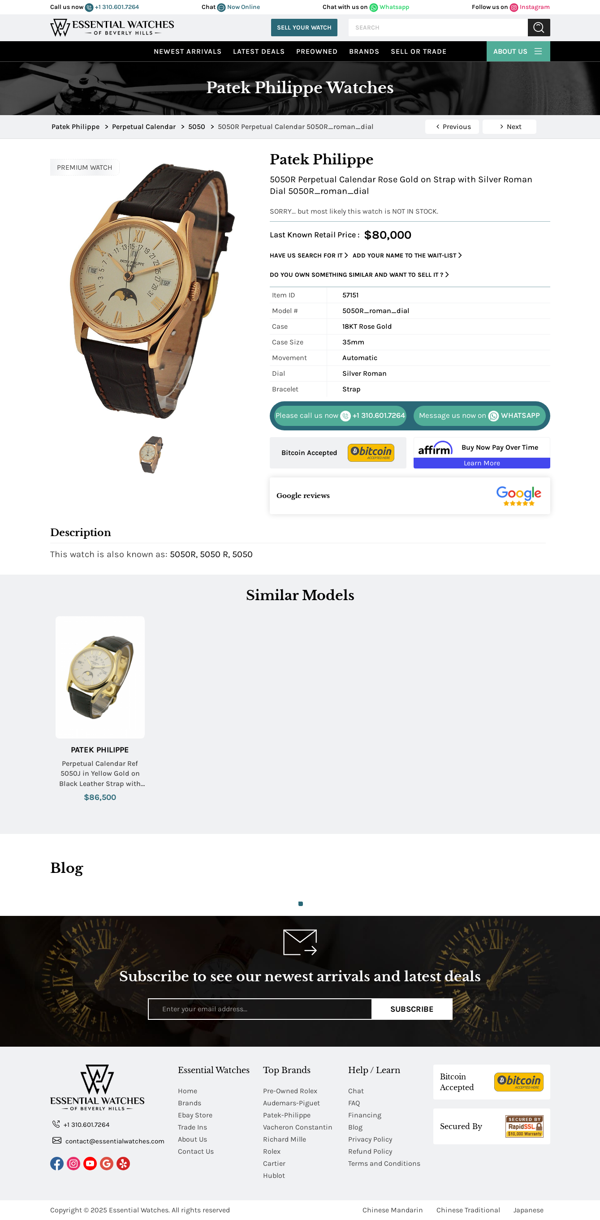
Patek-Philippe (287, 1115)
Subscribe (412, 1009)
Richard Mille (284, 1139)
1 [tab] (300, 904)
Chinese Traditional (468, 1210)
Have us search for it (309, 255)
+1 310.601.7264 (112, 7)
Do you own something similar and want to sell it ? (359, 274)
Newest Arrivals (188, 51)
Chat (356, 1091)
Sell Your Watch (304, 27)
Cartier (274, 1163)
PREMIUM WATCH (84, 167)
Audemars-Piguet (291, 1103)
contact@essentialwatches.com (108, 1140)
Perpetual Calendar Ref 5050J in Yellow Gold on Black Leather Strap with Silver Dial (100, 774)
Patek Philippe (100, 750)
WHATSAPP (479, 416)
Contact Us (196, 1151)
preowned (317, 51)
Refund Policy (370, 1151)
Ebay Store (195, 1115)
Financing (364, 1115)
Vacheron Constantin (297, 1127)
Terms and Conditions (384, 1163)
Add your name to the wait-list (407, 255)
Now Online (238, 7)
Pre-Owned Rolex (290, 1091)
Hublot (274, 1175)
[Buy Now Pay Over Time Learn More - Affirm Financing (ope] (482, 452)
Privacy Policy (370, 1139)
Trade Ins (192, 1127)
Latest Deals (259, 51)
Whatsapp (389, 7)
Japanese (529, 1210)
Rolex (272, 1151)
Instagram (529, 7)
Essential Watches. (139, 1210)
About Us (518, 50)
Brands (364, 51)
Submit (539, 27)
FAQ (354, 1103)
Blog (355, 1127)
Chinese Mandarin (393, 1210)
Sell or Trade (419, 51)
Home (187, 1091)
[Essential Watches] (112, 26)
